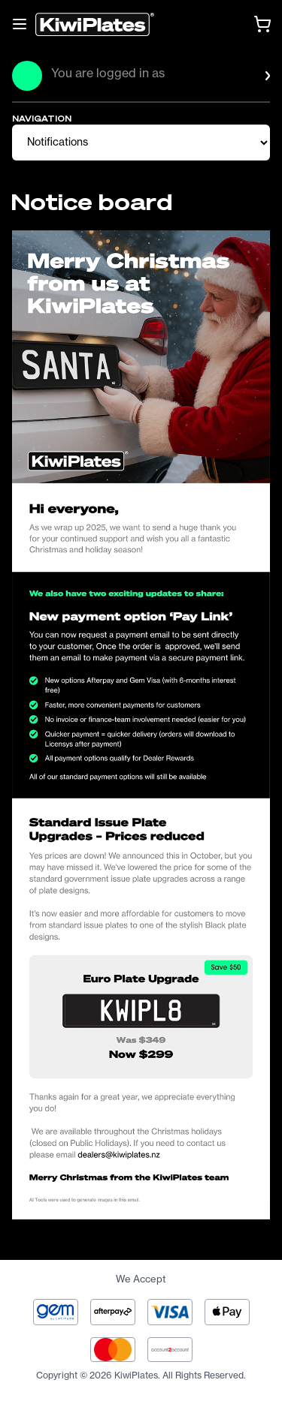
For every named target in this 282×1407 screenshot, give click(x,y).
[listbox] (153, 84)
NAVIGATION (41, 118)
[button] (153, 84)
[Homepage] (95, 24)
